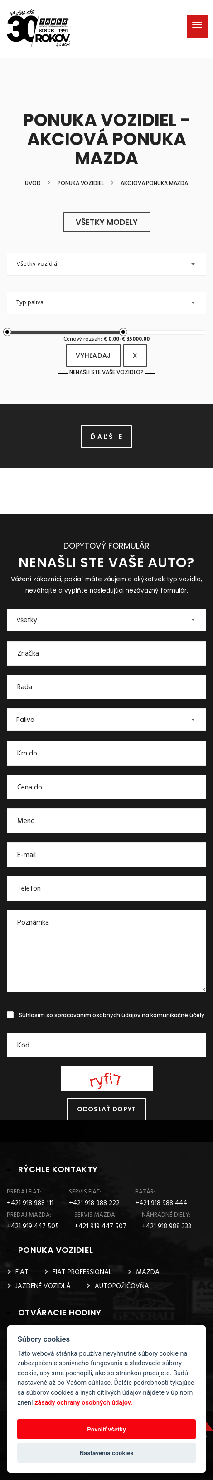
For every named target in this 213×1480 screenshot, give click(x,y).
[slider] (7, 332)
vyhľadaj (93, 355)
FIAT (22, 1272)
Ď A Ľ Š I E (106, 436)
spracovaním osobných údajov (97, 1015)
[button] (106, 264)
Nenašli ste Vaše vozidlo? (106, 372)
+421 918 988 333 (166, 1226)
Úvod (33, 183)
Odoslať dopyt (106, 1109)
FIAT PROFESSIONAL (82, 1272)
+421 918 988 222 (94, 1203)
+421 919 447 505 (33, 1226)
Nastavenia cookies (106, 1452)
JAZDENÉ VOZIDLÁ (43, 1286)
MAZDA (148, 1272)
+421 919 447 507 (100, 1226)
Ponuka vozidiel (80, 183)
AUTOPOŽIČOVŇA (122, 1286)
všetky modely (107, 222)
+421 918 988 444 (161, 1203)
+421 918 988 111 (30, 1203)
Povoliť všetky (106, 1429)
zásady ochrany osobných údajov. (83, 1403)
